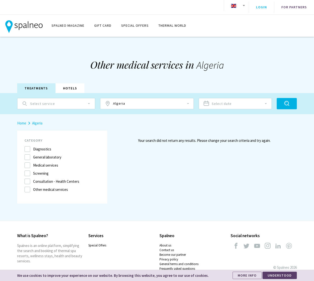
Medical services (45, 161)
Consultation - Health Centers (56, 178)
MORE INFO (247, 275)
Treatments (36, 85)
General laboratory (47, 153)
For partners (294, 5)
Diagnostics (42, 145)
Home (21, 119)
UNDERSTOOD (280, 275)
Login (261, 5)
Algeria (37, 119)
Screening (41, 170)
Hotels (70, 85)
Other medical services (50, 186)
